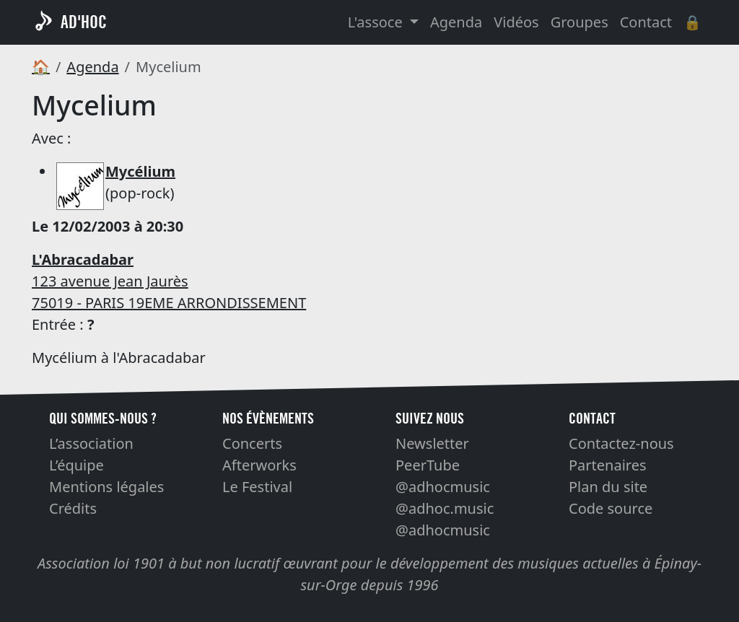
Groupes (579, 22)
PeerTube (427, 465)
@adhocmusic (442, 486)
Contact (646, 22)
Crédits (73, 508)
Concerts (252, 443)
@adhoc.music (444, 508)
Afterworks (259, 465)
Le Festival (257, 486)
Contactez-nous (621, 443)
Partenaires (608, 465)
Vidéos (516, 22)
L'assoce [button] (377, 22)
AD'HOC (84, 22)
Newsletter (432, 443)
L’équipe (76, 465)
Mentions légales (106, 486)
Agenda (456, 22)
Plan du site (608, 486)
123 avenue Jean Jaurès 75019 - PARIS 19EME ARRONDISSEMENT (169, 281)
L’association (91, 443)
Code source (610, 508)
